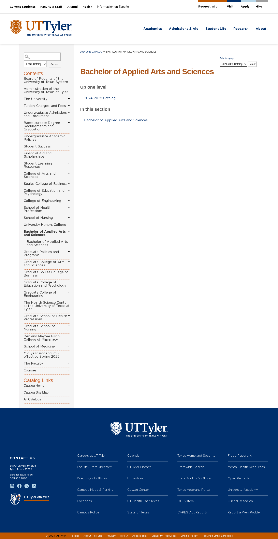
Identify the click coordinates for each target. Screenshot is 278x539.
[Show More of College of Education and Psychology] (69, 190)
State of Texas (138, 512)
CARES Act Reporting (193, 512)
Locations (84, 500)
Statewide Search (190, 466)
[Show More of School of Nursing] (69, 217)
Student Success (37, 146)
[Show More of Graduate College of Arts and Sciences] (69, 261)
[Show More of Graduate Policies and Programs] (69, 251)
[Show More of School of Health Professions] (69, 207)
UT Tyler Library (139, 466)
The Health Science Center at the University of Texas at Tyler (47, 306)
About (261, 28)
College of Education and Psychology (44, 192)
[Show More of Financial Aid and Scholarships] (69, 153)
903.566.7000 (19, 478)
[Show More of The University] (69, 98)
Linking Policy (189, 536)
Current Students (22, 6)
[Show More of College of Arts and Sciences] (69, 173)
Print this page (227, 58)
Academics (152, 28)
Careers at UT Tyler (91, 455)
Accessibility (139, 536)
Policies (74, 536)
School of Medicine (39, 346)
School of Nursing (38, 217)
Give (259, 6)
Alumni (72, 6)
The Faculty (33, 363)
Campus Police (88, 512)
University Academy (243, 489)
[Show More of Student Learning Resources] (69, 163)
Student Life (216, 28)
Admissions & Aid (184, 28)
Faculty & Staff (51, 6)
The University (35, 99)
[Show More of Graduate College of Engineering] (69, 292)
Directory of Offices (92, 478)
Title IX (124, 536)
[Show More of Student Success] (69, 146)
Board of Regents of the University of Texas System (46, 80)
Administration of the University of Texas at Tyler (46, 90)
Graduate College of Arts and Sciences (44, 263)
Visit (230, 6)
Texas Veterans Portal (193, 489)
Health (87, 6)
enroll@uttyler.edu (21, 474)
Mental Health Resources (246, 466)
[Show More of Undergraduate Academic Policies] (69, 136)
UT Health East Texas (143, 500)
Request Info (208, 6)
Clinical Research (240, 500)
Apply (245, 6)
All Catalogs (32, 399)
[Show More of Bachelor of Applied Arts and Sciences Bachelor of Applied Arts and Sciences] (69, 231)
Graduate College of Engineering (40, 294)
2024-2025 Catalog (91, 52)
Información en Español (113, 6)
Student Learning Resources (38, 165)
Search (54, 64)
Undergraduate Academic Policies (44, 138)
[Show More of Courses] (69, 370)
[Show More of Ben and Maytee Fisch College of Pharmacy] (69, 336)
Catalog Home (34, 385)
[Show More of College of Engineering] (69, 200)
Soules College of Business (45, 183)
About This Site (93, 536)
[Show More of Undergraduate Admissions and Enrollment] (69, 112)
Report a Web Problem (245, 512)
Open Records (239, 478)
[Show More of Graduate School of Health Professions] (69, 315)
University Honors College (45, 224)
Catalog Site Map (36, 392)
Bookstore (135, 478)
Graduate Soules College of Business (46, 274)
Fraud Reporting (240, 455)
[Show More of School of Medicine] (69, 346)
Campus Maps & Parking (95, 489)
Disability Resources (164, 536)
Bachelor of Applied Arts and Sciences (45, 233)
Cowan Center (138, 489)
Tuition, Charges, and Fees (45, 106)
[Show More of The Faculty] (69, 363)
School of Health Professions (37, 209)
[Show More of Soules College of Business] (69, 183)
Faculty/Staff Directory (94, 466)
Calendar (134, 455)
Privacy (111, 536)
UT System (185, 500)
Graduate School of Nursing (39, 328)
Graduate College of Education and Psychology (45, 284)
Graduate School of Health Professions (45, 317)
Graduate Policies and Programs (41, 253)
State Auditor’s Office (194, 478)
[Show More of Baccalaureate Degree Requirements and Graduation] (69, 122)
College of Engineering (42, 200)
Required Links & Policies (217, 536)
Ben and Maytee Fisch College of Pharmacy (42, 338)
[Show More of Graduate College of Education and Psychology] (69, 282)
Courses (30, 370)
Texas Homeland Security (196, 455)
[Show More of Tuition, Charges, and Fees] (69, 105)
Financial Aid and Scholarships (38, 155)
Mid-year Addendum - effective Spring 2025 (41, 355)
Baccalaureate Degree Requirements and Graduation (42, 126)
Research (241, 28)
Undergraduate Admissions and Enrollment (46, 114)
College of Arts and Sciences (40, 175)
